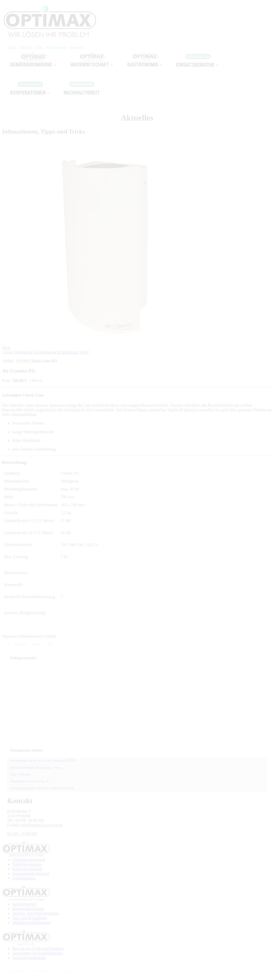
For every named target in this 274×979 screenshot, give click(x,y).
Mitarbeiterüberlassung (31, 922)
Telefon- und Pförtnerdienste (35, 913)
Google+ (37, 643)
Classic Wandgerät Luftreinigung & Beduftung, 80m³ (45, 352)
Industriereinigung (27, 869)
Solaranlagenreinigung (30, 873)
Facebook (20, 643)
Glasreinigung (23, 878)
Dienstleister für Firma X (29, 781)
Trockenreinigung (26, 864)
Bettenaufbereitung (28, 909)
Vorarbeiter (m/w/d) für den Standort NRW (43, 760)
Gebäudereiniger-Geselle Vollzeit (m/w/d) (42, 788)
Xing (51, 643)
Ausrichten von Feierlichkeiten (37, 953)
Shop (6, 347)
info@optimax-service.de (42, 825)
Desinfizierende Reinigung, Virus (35, 767)
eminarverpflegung (30, 958)
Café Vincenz (20, 774)
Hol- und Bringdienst (29, 918)
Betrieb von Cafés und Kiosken (38, 948)
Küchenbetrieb (24, 904)
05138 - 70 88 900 (22, 833)
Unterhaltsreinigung (28, 859)
